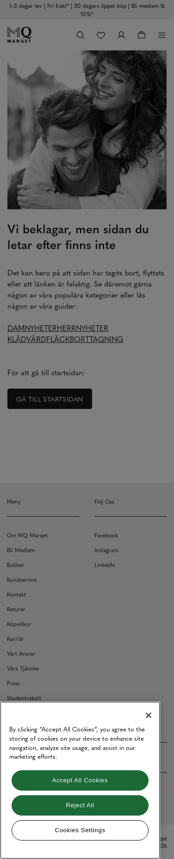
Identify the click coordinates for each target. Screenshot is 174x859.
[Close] (148, 715)
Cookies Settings (80, 830)
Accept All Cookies (80, 780)
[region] (80, 780)
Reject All (80, 805)
